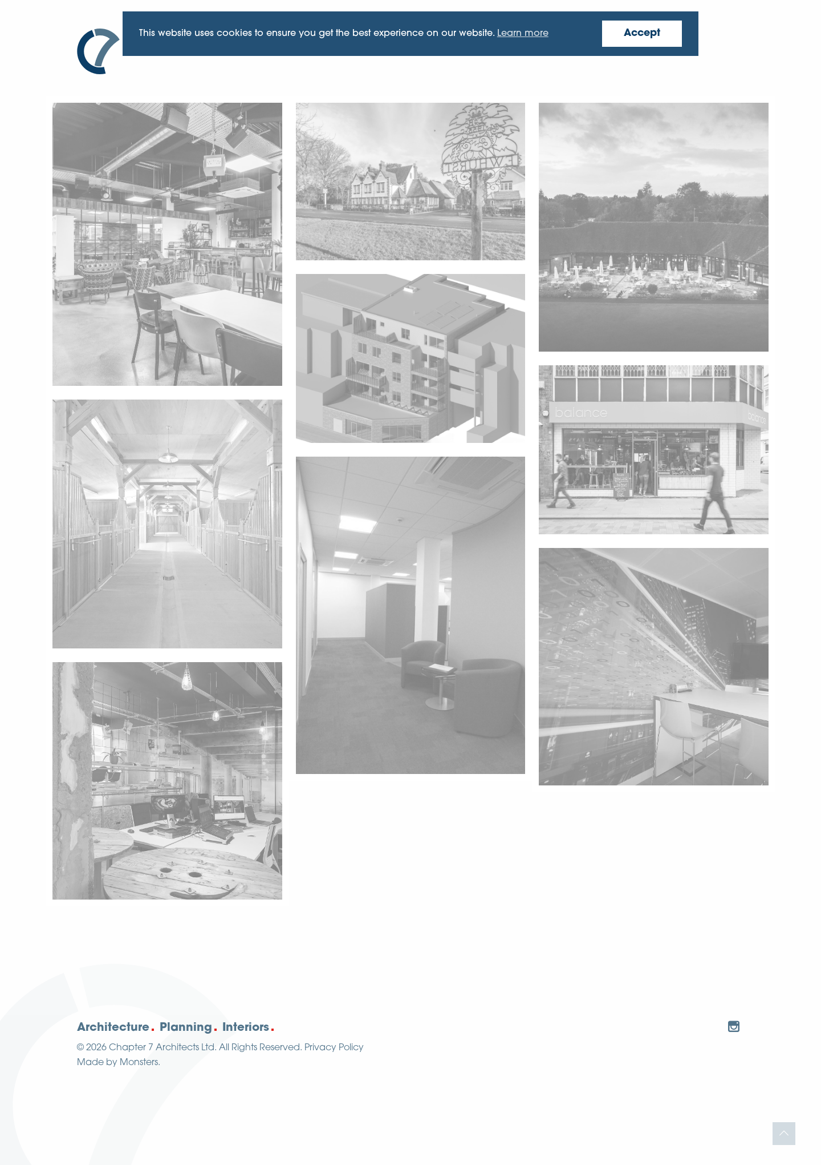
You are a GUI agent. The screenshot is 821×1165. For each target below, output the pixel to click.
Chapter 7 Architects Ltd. (163, 1048)
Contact (713, 52)
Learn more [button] (522, 33)
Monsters (139, 1062)
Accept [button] (642, 33)
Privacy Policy (334, 1048)
